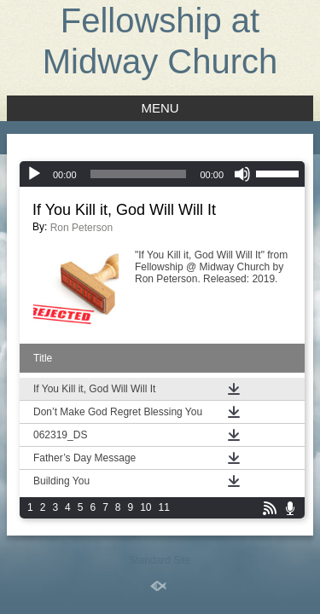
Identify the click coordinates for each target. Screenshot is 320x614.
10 (145, 507)
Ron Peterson (81, 228)
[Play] (34, 173)
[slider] (138, 174)
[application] (162, 174)
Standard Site (160, 560)
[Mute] (242, 173)
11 (164, 507)
